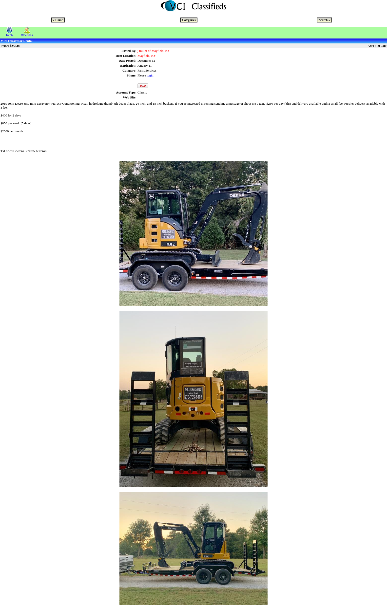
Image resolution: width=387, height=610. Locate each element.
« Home (58, 20)
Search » (324, 20)
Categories (189, 20)
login (150, 75)
